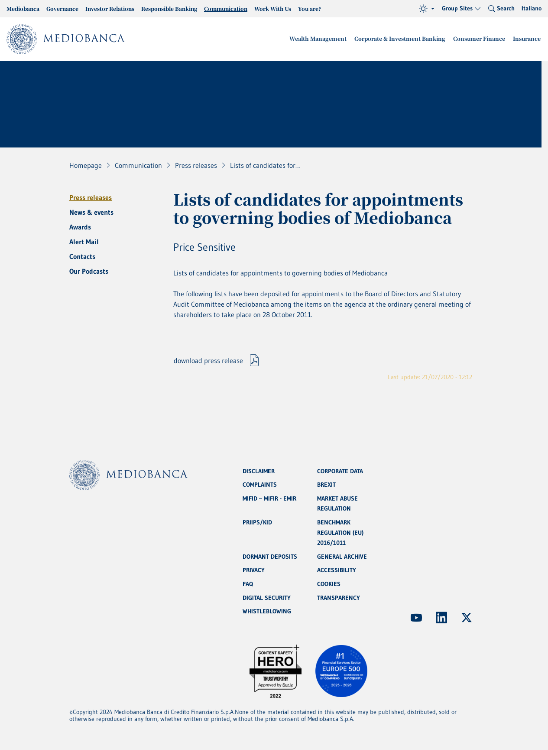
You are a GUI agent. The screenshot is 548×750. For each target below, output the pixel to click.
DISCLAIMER (259, 469)
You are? (309, 8)
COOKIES (328, 584)
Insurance (527, 39)
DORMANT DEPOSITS (270, 556)
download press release (208, 361)
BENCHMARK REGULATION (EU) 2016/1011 (340, 531)
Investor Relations (109, 8)
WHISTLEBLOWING (267, 612)
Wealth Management (327, 39)
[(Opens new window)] (416, 617)
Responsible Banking (169, 8)
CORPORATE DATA (340, 469)
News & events (91, 212)
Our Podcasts (88, 271)
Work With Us (272, 8)
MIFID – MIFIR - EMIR (269, 497)
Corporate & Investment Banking (406, 39)
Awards (80, 227)
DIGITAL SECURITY (267, 598)
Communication (225, 8)
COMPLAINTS (260, 483)
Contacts (82, 256)
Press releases (90, 197)
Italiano (532, 8)
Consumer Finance (482, 39)
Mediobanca (22, 8)
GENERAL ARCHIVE (342, 556)
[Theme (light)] (426, 8)
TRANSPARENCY (338, 598)
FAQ (248, 584)
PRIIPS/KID (257, 521)
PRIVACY (254, 570)
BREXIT (326, 483)
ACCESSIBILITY (336, 570)
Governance (62, 8)
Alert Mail (84, 241)
